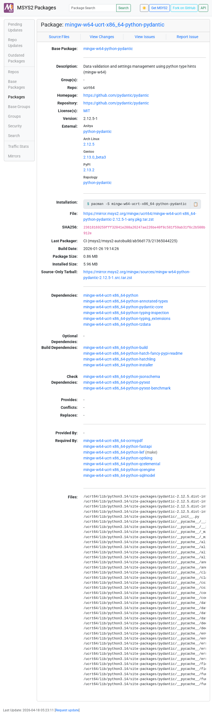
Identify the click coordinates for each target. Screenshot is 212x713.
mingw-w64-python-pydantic (108, 48)
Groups (14, 116)
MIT (86, 111)
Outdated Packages (16, 58)
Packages (16, 97)
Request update (67, 710)
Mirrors (14, 156)
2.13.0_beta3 (94, 157)
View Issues (145, 37)
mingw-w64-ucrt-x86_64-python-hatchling (119, 359)
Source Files (59, 37)
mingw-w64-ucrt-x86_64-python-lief (113, 452)
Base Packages (16, 84)
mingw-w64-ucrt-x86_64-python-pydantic (114, 24)
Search (123, 8)
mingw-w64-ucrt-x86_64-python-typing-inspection (126, 313)
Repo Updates (15, 43)
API (203, 8)
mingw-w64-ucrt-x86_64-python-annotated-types (125, 301)
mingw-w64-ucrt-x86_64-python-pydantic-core (123, 307)
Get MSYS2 (159, 8)
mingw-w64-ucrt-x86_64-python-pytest (116, 382)
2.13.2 (88, 170)
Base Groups (19, 106)
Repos (13, 72)
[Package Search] (92, 8)
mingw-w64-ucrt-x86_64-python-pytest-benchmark (127, 388)
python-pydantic (97, 131)
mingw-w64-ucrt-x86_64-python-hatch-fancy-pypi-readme (132, 353)
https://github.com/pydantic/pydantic (116, 95)
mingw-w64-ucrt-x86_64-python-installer (118, 365)
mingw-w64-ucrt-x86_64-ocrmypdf (113, 440)
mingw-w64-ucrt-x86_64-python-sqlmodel (119, 475)
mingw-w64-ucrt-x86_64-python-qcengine (119, 469)
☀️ (144, 8)
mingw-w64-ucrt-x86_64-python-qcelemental (121, 464)
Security (15, 126)
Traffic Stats (18, 146)
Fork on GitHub (184, 8)
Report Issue (187, 37)
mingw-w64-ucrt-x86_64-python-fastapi (117, 446)
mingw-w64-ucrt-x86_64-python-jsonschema (121, 376)
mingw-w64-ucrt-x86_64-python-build (115, 347)
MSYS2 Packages (30, 8)
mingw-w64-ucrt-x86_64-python (110, 295)
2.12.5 (88, 144)
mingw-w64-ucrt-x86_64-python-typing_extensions (126, 318)
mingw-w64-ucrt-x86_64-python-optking (117, 458)
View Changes (102, 37)
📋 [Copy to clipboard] (195, 204)
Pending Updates (15, 27)
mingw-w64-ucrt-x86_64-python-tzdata (117, 324)
